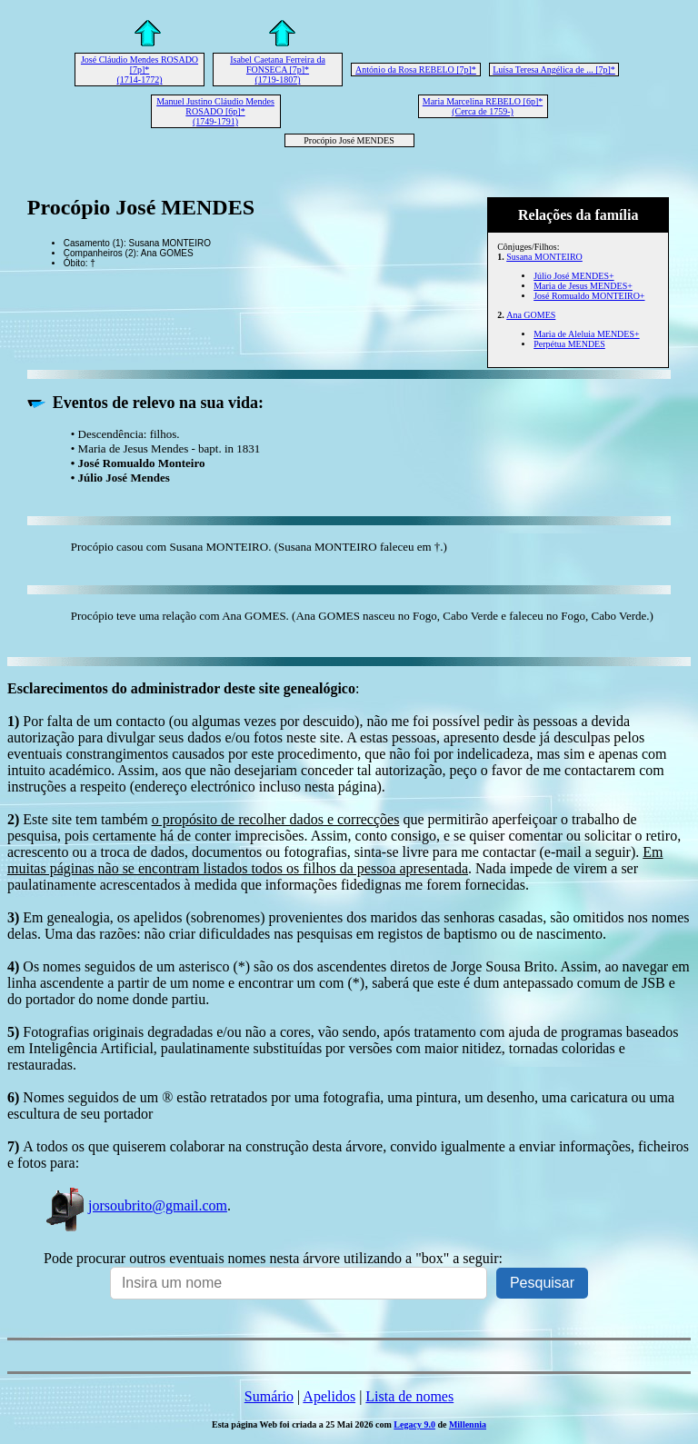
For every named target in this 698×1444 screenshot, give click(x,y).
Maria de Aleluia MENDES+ (586, 334)
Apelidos (329, 1396)
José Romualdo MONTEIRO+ (588, 296)
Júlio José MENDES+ (573, 276)
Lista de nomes (409, 1396)
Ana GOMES (530, 315)
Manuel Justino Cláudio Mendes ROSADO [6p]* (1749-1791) (215, 111)
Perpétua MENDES (569, 344)
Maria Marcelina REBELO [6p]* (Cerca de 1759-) (483, 106)
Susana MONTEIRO (544, 257)
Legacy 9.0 (414, 1424)
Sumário (269, 1396)
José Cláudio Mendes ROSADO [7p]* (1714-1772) (139, 70)
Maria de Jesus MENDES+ (583, 286)
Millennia (467, 1424)
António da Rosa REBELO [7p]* (415, 70)
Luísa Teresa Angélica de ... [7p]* (554, 70)
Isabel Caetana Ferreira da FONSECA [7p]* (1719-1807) (277, 70)
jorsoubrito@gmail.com (135, 1205)
